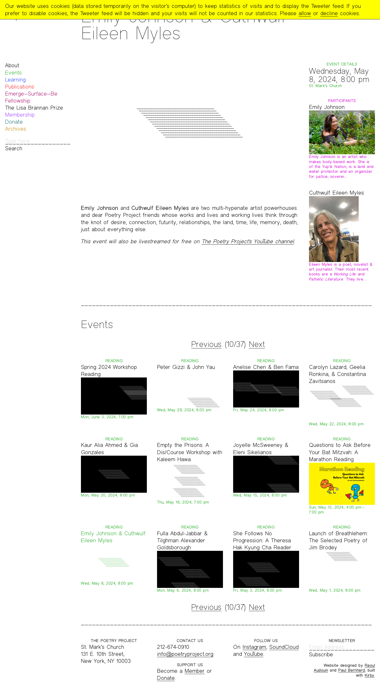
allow (305, 13)
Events (13, 72)
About (12, 65)
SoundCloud (284, 647)
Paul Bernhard (351, 670)
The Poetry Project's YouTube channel (248, 241)
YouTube (253, 654)
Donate (14, 121)
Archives (15, 128)
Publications (19, 86)
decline (329, 13)
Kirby (369, 675)
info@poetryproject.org (185, 654)
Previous (206, 344)
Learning (15, 79)
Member (195, 671)
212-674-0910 (173, 647)
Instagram (254, 647)
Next (257, 344)
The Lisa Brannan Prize (34, 107)
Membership (20, 114)
